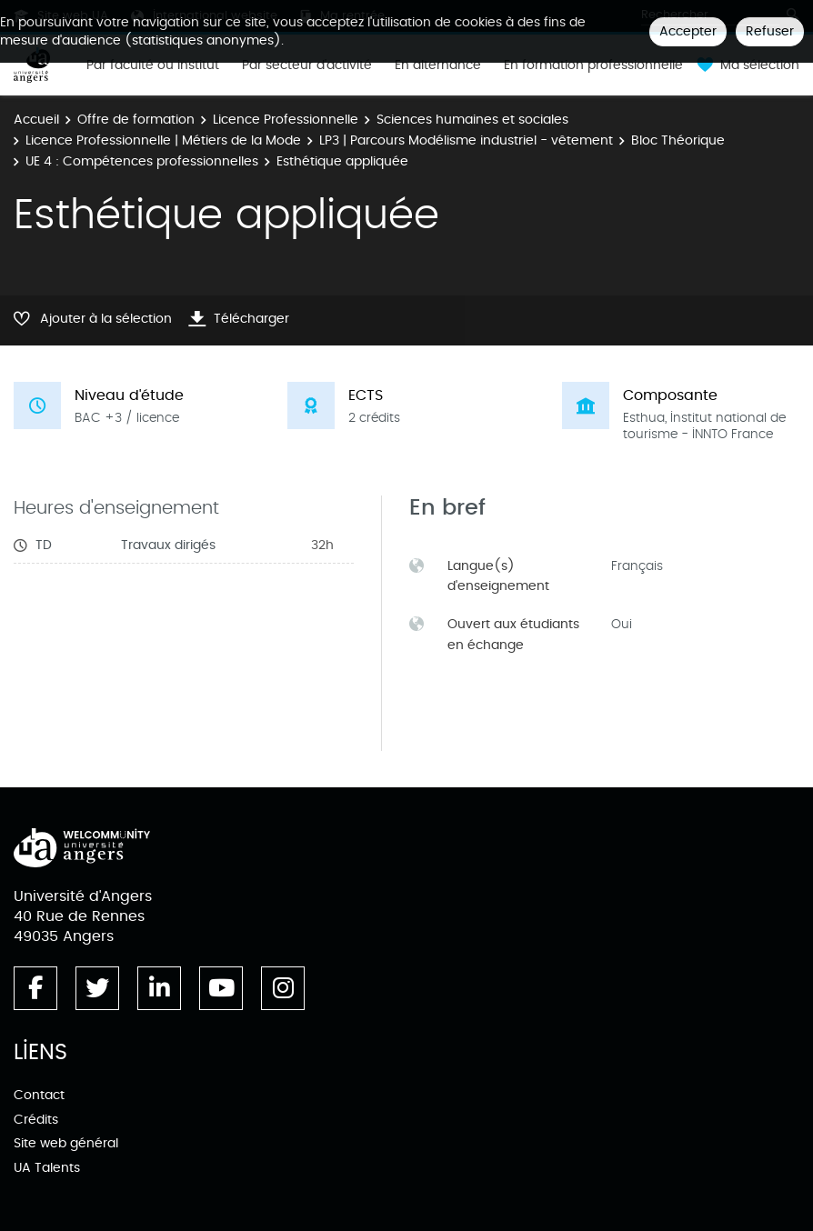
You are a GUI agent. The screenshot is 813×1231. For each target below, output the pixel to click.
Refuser (770, 31)
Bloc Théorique (678, 140)
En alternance (438, 65)
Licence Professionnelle (285, 119)
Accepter (688, 31)
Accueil (36, 119)
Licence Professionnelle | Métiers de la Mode (163, 140)
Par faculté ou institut (152, 65)
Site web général (66, 1143)
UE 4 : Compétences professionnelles (141, 161)
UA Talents (47, 1167)
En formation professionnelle (593, 65)
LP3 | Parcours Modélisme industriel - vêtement (466, 140)
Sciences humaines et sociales (472, 119)
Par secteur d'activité (307, 65)
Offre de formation (136, 119)
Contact (39, 1095)
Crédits (36, 1119)
